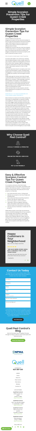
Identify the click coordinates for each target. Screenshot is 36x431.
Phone (7, 286)
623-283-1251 (18, 370)
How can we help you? (11, 302)
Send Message (18, 319)
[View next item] (28, 260)
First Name (8, 279)
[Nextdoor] (18, 427)
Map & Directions (18, 398)
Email (7, 290)
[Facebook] (12, 427)
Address (7, 294)
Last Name (8, 283)
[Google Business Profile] (23, 427)
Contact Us (18, 386)
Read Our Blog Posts (18, 340)
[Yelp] (20, 427)
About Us (18, 377)
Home (18, 375)
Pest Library (18, 382)
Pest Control (18, 380)
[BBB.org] (15, 427)
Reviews (18, 384)
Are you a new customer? (11, 298)
